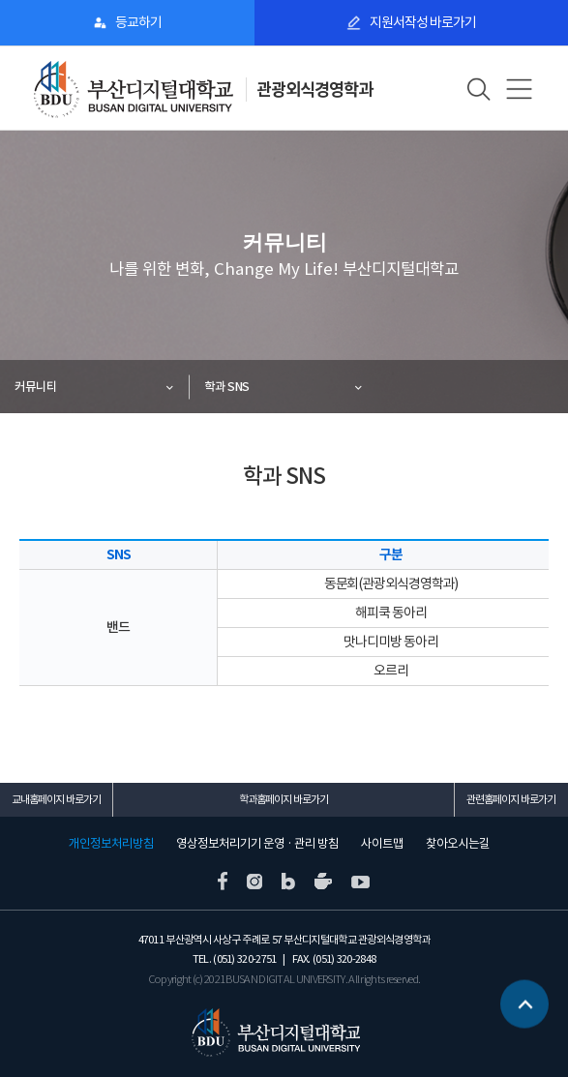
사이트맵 (382, 844)
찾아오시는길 (458, 844)
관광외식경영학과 (314, 89)
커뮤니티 (36, 386)
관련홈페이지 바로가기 (510, 799)
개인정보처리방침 (111, 844)
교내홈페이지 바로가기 (56, 799)
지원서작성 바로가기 (423, 22)
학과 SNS (226, 386)
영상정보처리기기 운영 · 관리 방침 (257, 844)
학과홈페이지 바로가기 (283, 799)
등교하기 (138, 22)
